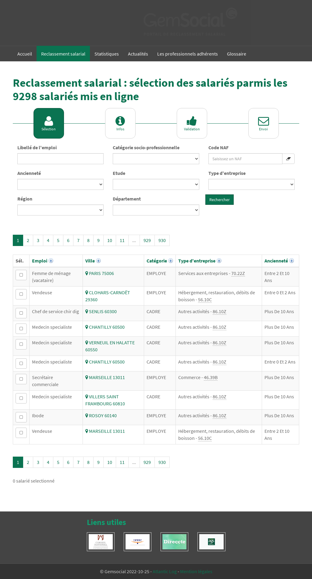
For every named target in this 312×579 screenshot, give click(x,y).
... (134, 240)
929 (147, 240)
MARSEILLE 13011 (105, 377)
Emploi (39, 261)
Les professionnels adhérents (187, 54)
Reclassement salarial (63, 54)
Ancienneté (29, 173)
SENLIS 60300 (101, 311)
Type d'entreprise (227, 173)
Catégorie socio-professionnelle (146, 147)
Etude (119, 173)
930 (162, 240)
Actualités (138, 54)
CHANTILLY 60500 (105, 327)
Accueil (24, 54)
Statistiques (106, 54)
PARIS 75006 (99, 273)
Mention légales (196, 571)
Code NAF (218, 147)
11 (122, 240)
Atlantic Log (165, 571)
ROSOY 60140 (101, 415)
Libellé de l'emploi (37, 147)
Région (24, 199)
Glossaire (236, 54)
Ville (90, 261)
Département (127, 199)
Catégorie (157, 261)
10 (109, 240)
